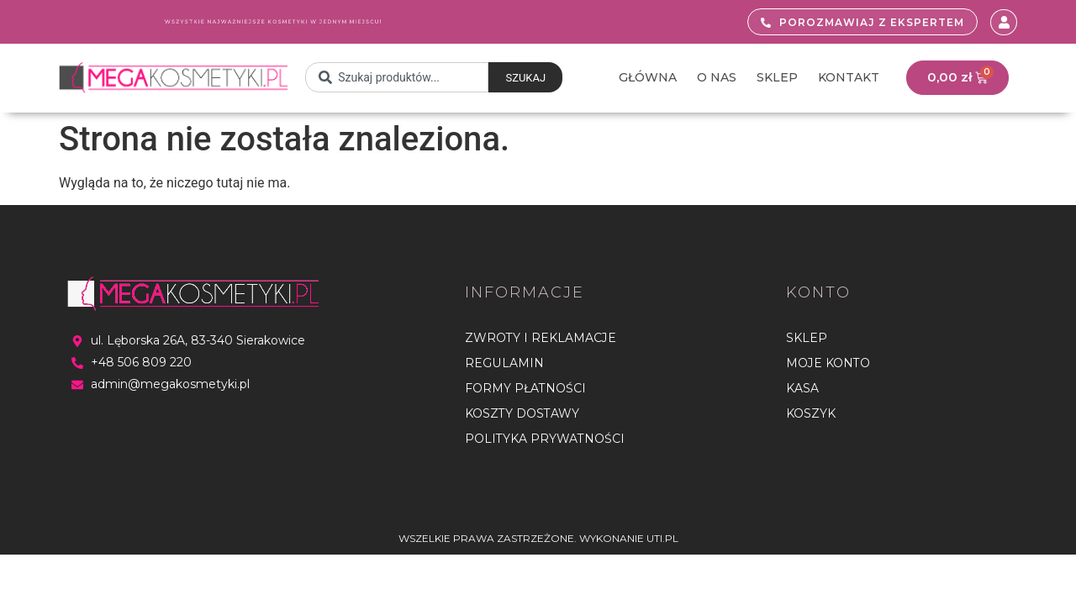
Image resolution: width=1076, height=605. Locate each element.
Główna (648, 77)
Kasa (802, 388)
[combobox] (396, 78)
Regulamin (504, 363)
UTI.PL (662, 538)
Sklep (777, 77)
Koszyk (811, 413)
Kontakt (848, 77)
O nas (716, 77)
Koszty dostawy (522, 413)
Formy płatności (525, 388)
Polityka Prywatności (545, 438)
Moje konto (828, 363)
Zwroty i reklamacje (540, 337)
